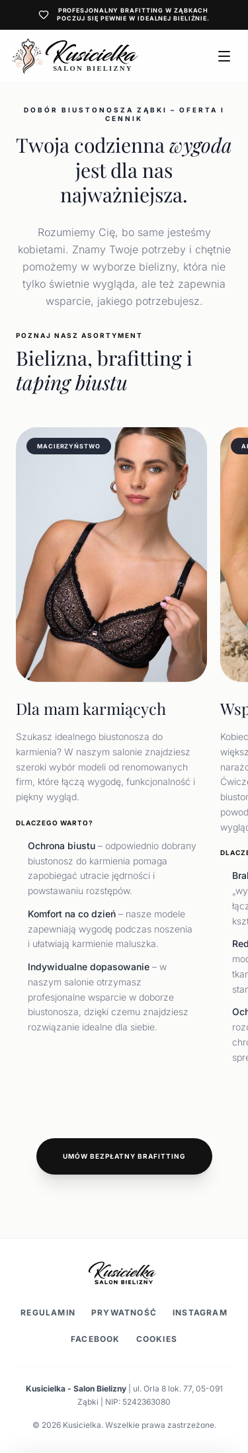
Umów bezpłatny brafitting (124, 1156)
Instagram (200, 1312)
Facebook (95, 1339)
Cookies (156, 1339)
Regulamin (48, 1312)
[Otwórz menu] (224, 56)
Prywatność (124, 1312)
